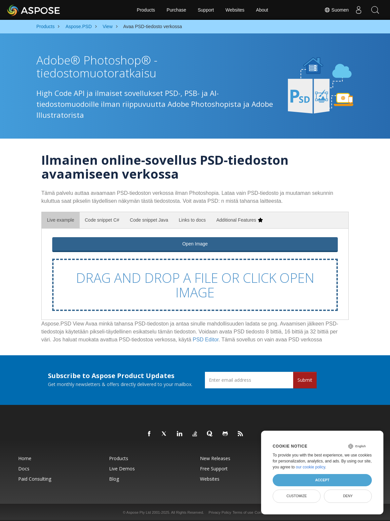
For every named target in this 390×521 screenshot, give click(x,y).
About (262, 10)
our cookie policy (310, 467)
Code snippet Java (149, 220)
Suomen (336, 10)
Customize (297, 496)
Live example (60, 220)
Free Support (214, 468)
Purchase (176, 10)
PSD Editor (205, 339)
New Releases (215, 458)
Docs (23, 468)
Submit (304, 380)
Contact (260, 512)
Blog (114, 479)
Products (146, 10)
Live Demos (122, 468)
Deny (348, 496)
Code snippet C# (102, 220)
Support (206, 10)
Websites (234, 10)
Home (24, 458)
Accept (322, 480)
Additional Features (239, 220)
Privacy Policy (220, 512)
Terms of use (242, 512)
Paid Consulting (34, 479)
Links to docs (192, 220)
